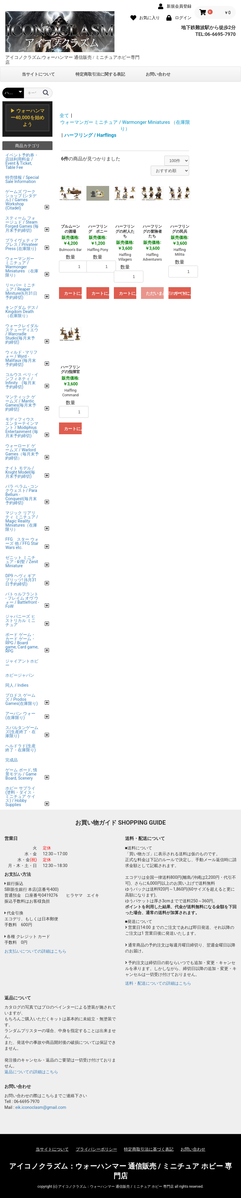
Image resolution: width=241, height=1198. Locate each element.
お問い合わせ (158, 74)
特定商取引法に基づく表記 (148, 1149)
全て (64, 115)
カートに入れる (73, 293)
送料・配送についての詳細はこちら (158, 983)
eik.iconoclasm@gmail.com (40, 1107)
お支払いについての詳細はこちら (35, 951)
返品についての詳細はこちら (31, 1071)
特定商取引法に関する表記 (100, 74)
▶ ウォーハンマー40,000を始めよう (27, 117)
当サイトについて (38, 74)
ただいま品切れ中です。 (155, 293)
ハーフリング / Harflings (90, 135)
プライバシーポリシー (96, 1149)
